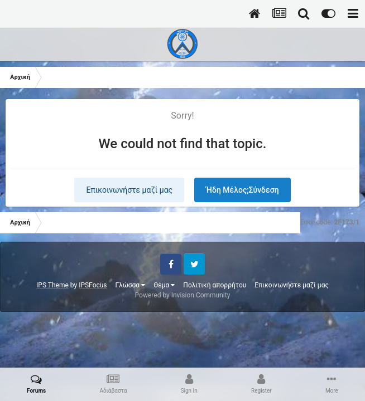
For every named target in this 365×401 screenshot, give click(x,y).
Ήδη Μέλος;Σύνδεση (242, 189)
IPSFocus (93, 285)
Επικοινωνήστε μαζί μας (129, 189)
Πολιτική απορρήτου (214, 285)
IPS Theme (52, 285)
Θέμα (164, 285)
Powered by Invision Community (182, 295)
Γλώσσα (131, 285)
